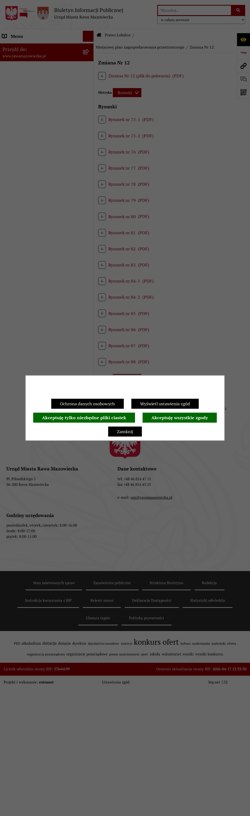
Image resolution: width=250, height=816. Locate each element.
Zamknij (125, 431)
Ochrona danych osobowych (87, 404)
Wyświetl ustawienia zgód (165, 404)
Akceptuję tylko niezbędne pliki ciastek (84, 417)
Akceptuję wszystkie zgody (179, 417)
